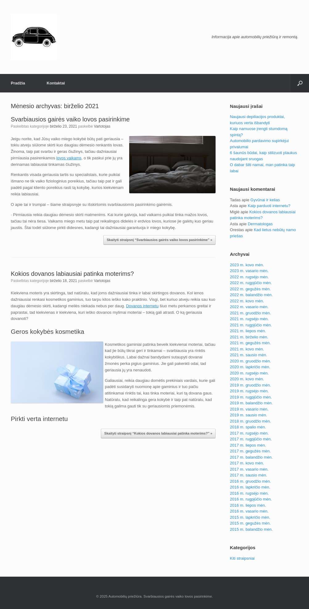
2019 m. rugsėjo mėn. (249, 391)
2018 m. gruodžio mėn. (250, 421)
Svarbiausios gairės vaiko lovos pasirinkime (70, 119)
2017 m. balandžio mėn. (251, 457)
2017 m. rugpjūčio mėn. (251, 439)
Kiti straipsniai (242, 558)
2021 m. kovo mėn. (247, 349)
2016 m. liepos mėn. (248, 505)
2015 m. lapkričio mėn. (250, 517)
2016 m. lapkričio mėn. (250, 487)
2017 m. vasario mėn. (249, 469)
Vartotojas (102, 126)
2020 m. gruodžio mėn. (250, 361)
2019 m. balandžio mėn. (251, 403)
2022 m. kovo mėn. (247, 301)
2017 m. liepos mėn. (248, 445)
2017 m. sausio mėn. (248, 475)
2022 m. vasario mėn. (249, 306)
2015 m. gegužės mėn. (250, 523)
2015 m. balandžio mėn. (251, 529)
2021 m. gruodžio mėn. (250, 313)
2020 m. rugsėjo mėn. (249, 373)
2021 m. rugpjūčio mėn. (251, 325)
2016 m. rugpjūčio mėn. (251, 499)
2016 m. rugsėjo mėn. (249, 493)
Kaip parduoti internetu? (269, 205)
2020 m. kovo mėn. (247, 379)
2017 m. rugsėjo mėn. (249, 433)
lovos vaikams (68, 158)
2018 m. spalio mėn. (248, 427)
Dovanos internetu (142, 306)
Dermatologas (260, 224)
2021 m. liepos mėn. (248, 331)
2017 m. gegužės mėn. (250, 451)
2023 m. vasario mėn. (249, 270)
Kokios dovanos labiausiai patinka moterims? (72, 273)
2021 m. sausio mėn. (248, 355)
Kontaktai (56, 83)
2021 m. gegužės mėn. (250, 343)
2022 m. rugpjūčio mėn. (251, 282)
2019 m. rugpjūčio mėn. (251, 397)
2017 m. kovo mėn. (247, 463)
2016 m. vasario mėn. (249, 511)
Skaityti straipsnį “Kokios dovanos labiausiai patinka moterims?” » (158, 433)
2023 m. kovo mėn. (247, 265)
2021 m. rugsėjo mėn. (249, 319)
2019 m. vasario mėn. (249, 409)
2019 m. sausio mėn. (248, 415)
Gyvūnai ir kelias (265, 200)
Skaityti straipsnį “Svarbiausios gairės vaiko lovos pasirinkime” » (159, 240)
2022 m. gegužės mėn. (250, 289)
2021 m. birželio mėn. (249, 337)
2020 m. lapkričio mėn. (250, 367)
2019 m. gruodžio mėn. (250, 385)
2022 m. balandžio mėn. (251, 294)
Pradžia (18, 83)
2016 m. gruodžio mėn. (250, 481)
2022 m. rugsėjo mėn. (249, 277)
